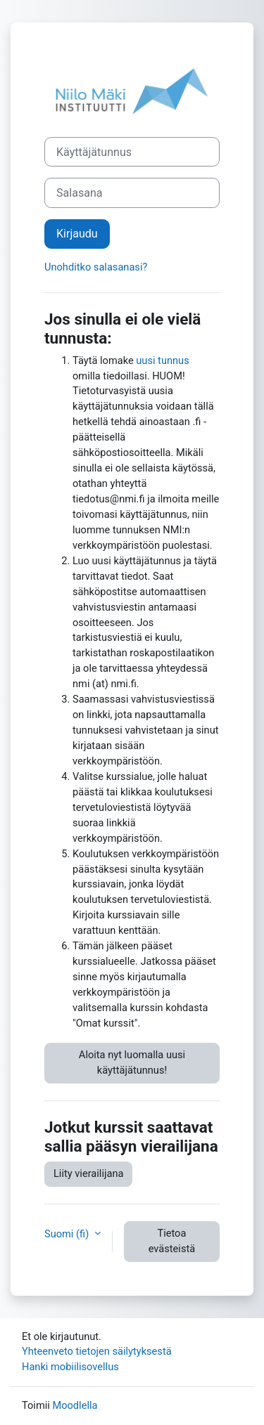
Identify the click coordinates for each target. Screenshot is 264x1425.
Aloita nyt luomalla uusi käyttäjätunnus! (132, 1062)
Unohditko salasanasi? (95, 267)
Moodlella (74, 1405)
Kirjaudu (77, 233)
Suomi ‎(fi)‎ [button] (68, 1234)
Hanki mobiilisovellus (70, 1366)
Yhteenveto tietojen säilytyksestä (97, 1351)
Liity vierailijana (88, 1173)
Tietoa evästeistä (172, 1241)
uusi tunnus (162, 360)
